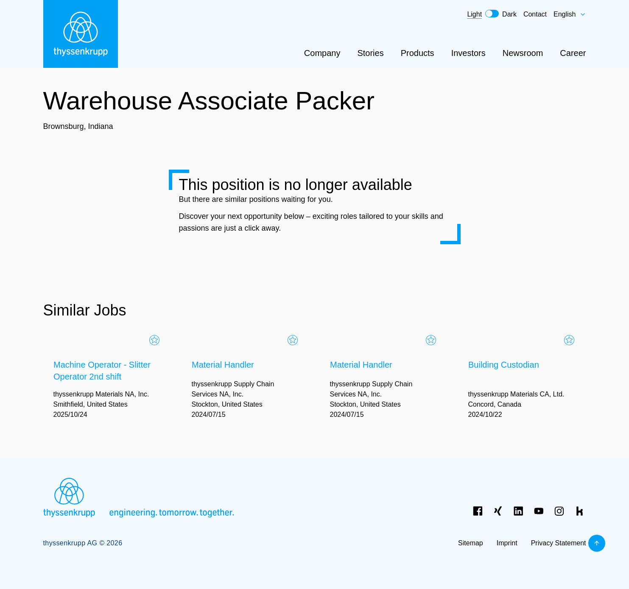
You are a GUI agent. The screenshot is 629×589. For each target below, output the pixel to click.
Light (474, 14)
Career (573, 53)
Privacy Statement (558, 543)
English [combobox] (570, 14)
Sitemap (470, 543)
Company (322, 53)
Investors (468, 53)
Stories (370, 53)
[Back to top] (596, 543)
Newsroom (523, 53)
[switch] (492, 13)
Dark (509, 14)
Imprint (507, 543)
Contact (535, 14)
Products (417, 53)
